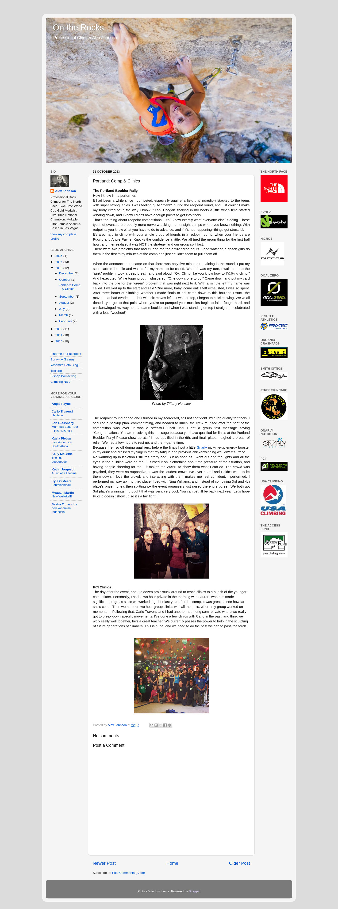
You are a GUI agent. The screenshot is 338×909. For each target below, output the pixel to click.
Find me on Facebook (65, 354)
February (66, 321)
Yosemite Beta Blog (64, 365)
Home (172, 863)
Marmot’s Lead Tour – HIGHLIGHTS (65, 428)
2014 (59, 262)
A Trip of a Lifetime (64, 473)
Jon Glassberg (63, 423)
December (67, 273)
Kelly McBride (62, 454)
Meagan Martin (63, 492)
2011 (59, 335)
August (64, 302)
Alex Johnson (65, 191)
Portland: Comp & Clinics (69, 287)
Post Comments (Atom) (128, 873)
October (65, 279)
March (64, 315)
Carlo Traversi (62, 411)
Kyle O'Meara (62, 481)
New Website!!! (62, 496)
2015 (59, 256)
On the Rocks (78, 27)
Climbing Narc (60, 381)
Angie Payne (61, 403)
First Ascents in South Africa (62, 444)
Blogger (194, 891)
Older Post (239, 863)
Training (56, 370)
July (62, 309)
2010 (59, 341)
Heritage (57, 415)
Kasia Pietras (62, 438)
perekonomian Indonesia (61, 510)
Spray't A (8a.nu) (62, 359)
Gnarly (202, 447)
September (67, 296)
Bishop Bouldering (63, 376)
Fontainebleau (61, 485)
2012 (59, 329)
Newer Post (104, 863)
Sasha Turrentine (64, 504)
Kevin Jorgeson (63, 469)
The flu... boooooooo (59, 459)
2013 (59, 268)
